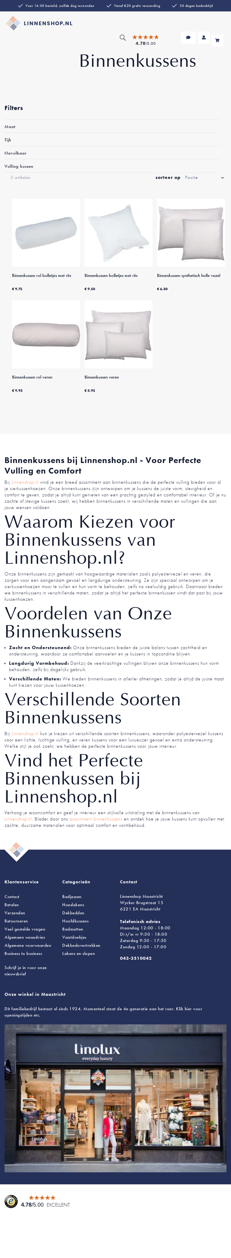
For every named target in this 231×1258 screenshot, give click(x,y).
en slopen (78, 953)
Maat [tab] (10, 127)
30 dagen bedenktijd (196, 5)
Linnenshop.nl (25, 482)
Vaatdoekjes (74, 937)
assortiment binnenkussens (95, 819)
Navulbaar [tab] (16, 153)
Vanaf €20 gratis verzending (137, 5)
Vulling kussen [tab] (19, 166)
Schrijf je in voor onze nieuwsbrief (26, 971)
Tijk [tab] (8, 140)
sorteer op (168, 177)
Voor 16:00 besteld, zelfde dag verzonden (60, 5)
